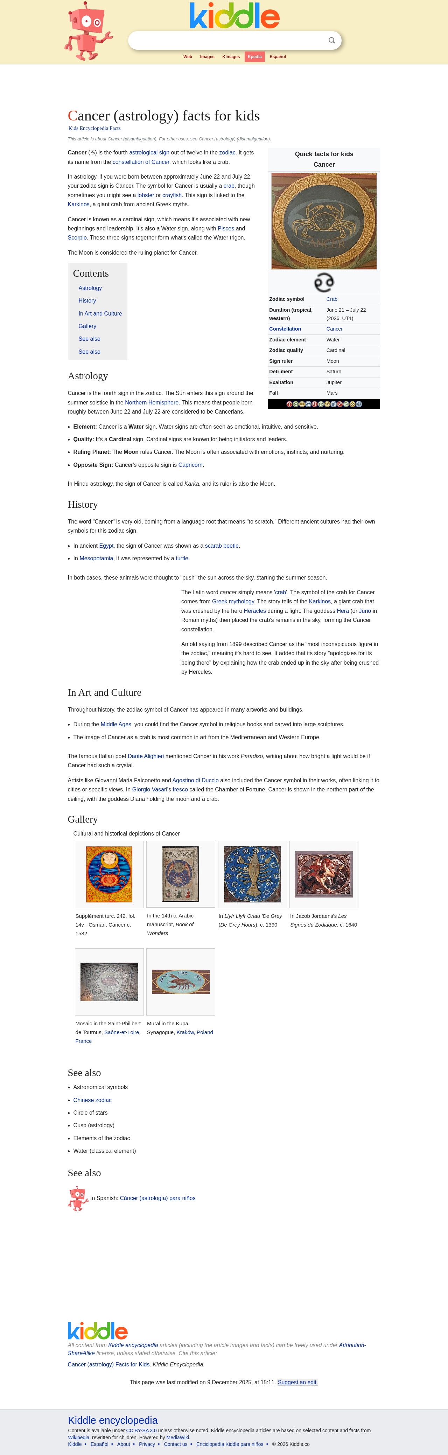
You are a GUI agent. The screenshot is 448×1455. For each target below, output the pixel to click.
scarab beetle (222, 546)
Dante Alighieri (146, 756)
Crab (332, 299)
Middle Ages (116, 724)
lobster (146, 195)
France (84, 1041)
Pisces (226, 228)
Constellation (285, 329)
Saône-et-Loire (121, 1032)
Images (207, 56)
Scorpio (77, 238)
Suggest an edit (297, 1382)
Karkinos (79, 204)
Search (331, 40)
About (123, 1444)
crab (229, 186)
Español (278, 56)
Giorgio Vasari (149, 789)
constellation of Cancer (141, 162)
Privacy (147, 1444)
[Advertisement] (223, 84)
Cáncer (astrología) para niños (158, 1198)
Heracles (255, 611)
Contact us (176, 1444)
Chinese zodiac (93, 1100)
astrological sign (149, 152)
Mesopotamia (96, 558)
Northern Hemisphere (151, 403)
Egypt (106, 546)
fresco (180, 789)
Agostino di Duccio (195, 780)
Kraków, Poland (194, 1032)
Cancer (335, 329)
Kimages (231, 56)
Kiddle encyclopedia (133, 1345)
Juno (365, 611)
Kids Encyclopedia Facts (95, 128)
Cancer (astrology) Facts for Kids (109, 1364)
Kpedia (255, 56)
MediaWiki (178, 1437)
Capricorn (190, 465)
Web (187, 56)
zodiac (227, 152)
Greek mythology (233, 601)
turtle (182, 558)
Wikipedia (79, 1437)
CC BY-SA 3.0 (141, 1430)
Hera (343, 611)
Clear (317, 41)
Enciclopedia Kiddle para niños (229, 1444)
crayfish (172, 195)
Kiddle (75, 1444)
